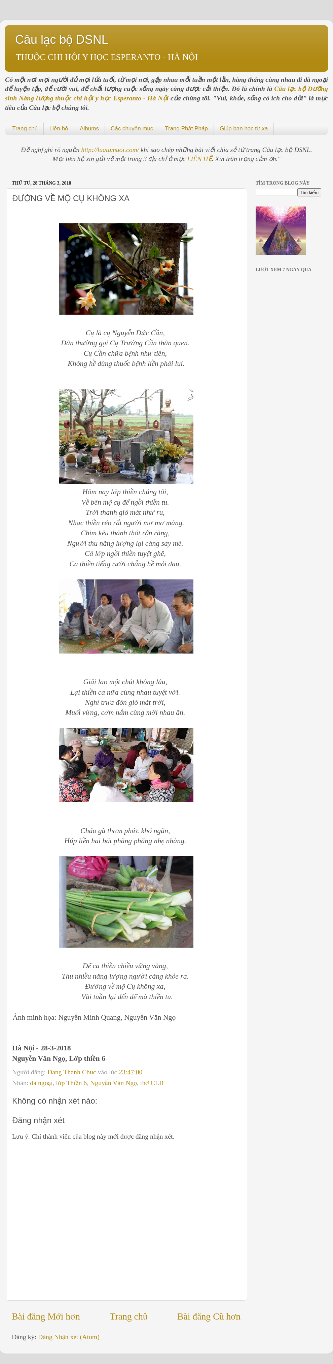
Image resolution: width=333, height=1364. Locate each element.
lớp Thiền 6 (71, 1082)
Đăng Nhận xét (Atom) (69, 1336)
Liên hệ (58, 128)
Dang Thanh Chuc (72, 1072)
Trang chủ (25, 128)
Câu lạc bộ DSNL (61, 39)
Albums (89, 128)
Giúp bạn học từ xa (244, 128)
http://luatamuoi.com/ (111, 149)
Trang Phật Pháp (186, 128)
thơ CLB (151, 1082)
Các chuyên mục (132, 128)
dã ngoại (41, 1082)
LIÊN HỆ (199, 158)
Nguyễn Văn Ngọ (113, 1082)
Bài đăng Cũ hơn (208, 1316)
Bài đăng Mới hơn (46, 1316)
